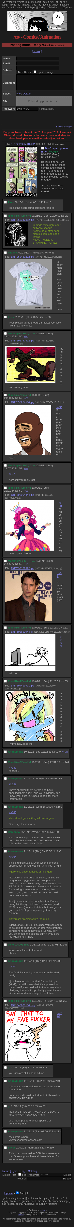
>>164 (12, 787)
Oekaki (27, 96)
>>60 (26, 494)
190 (56, 834)
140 (58, 754)
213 (58, 1134)
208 (45, 1070)
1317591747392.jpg (22, 343)
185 (59, 781)
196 (65, 947)
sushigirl (43, 7)
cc (61, 2)
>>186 (12, 815)
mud (4, 7)
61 (66, 630)
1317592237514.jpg (22, 405)
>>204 (59, 1018)
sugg (4, 4)
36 (53, 255)
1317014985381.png (23, 146)
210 (57, 1083)
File (18, 96)
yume (21, 2)
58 (20, 471)
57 (20, 400)
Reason (21, 1181)
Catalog (32, 1174)
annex (55, 4)
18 (49, 205)
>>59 (26, 471)
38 (49, 320)
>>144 (65, 755)
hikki (12, 4)
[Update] (8, 1196)
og (44, 2)
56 (20, 339)
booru (19, 7)
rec (18, 4)
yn (4, 2)
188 (60, 809)
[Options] (67, 7)
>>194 (12, 859)
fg (15, 2)
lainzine (53, 7)
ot (57, 2)
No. (54, 160)
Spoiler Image (46, 72)
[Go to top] (19, 1174)
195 (59, 854)
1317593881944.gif (22, 634)
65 (66, 684)
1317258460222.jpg (22, 259)
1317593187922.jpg (22, 571)
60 (20, 566)
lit (32, 2)
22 (66, 218)
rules (33, 4)
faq (39, 4)
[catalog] (37, 51)
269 (51, 1150)
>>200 (12, 969)
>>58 (26, 401)
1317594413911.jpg (22, 688)
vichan (42, 1213)
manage (64, 4)
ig (48, 2)
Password (33, 1177)
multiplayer (29, 7)
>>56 (59, 410)
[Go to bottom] (57, 45)
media (38, 2)
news (26, 4)
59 (20, 493)
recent (46, 4)
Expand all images (64, 130)
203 (59, 963)
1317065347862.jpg (22, 222)
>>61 (26, 567)
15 (57, 160)
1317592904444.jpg (22, 497)
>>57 (26, 340)
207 (65, 1003)
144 (67, 765)
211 (45, 1109)
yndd (9, 2)
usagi (11, 7)
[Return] (46, 45)
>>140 (12, 770)
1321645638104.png (23, 1008)
